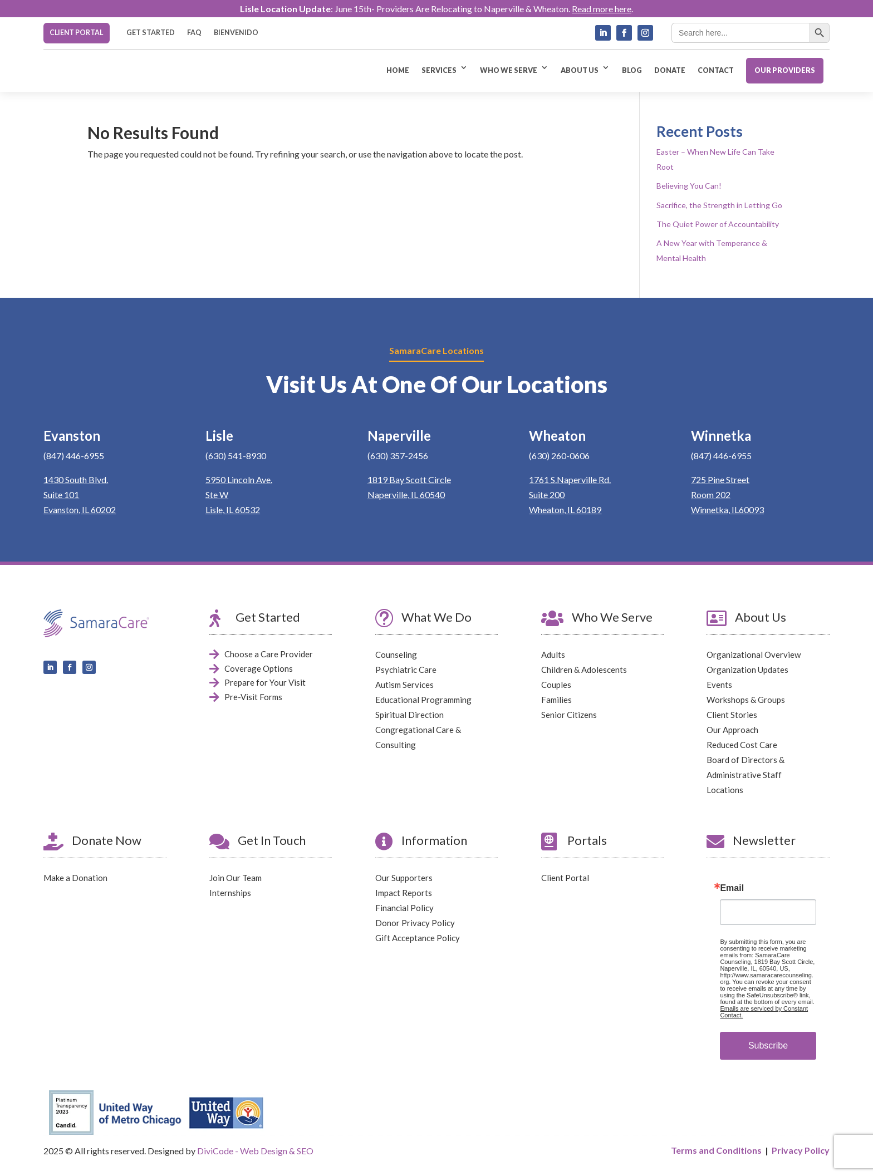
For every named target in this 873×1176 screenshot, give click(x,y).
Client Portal (565, 878)
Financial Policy (404, 908)
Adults (553, 654)
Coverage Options (258, 668)
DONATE (669, 70)
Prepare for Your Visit (265, 682)
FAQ (194, 33)
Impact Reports (403, 893)
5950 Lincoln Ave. (238, 479)
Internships (230, 893)
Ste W (216, 494)
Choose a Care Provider (268, 654)
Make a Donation (75, 878)
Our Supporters (404, 878)
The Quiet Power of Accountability (717, 223)
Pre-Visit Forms (253, 697)
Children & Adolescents (584, 670)
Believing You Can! (689, 185)
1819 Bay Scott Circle (409, 479)
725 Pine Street (720, 479)
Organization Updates (747, 670)
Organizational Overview (754, 654)
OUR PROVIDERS (784, 70)
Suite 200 (547, 494)
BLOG (632, 70)
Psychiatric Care (405, 670)
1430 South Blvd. (75, 479)
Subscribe (768, 1045)
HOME (397, 70)
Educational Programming (423, 700)
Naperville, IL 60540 (406, 494)
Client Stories (732, 715)
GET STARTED (150, 33)
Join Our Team (235, 878)
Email (732, 888)
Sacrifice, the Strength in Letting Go (719, 204)
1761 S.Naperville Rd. (570, 479)
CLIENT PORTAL (76, 32)
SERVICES (439, 70)
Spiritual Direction (409, 715)
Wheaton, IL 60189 (565, 509)
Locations (725, 790)
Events (719, 685)
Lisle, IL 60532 (232, 509)
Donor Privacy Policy (415, 923)
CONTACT (716, 70)
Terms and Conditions (716, 1150)
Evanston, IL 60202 (79, 509)
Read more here (601, 8)
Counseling (396, 654)
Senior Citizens (569, 715)
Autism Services (404, 685)
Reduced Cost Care (742, 745)
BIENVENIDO (236, 33)
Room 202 (710, 494)
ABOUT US (580, 70)
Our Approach (732, 730)
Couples (556, 685)
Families (556, 700)
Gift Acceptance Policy (417, 938)
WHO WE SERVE (508, 70)
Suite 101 (61, 494)
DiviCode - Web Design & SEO (255, 1150)
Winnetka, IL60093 (727, 509)
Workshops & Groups (746, 700)
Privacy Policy (801, 1150)
